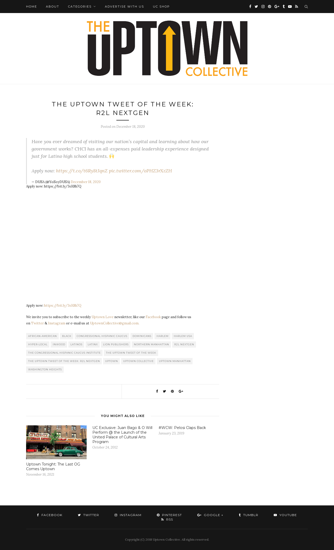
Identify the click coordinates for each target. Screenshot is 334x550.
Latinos (76, 344)
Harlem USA (183, 336)
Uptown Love (103, 317)
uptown (111, 361)
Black (66, 336)
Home (31, 6)
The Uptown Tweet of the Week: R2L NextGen (64, 361)
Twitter (37, 323)
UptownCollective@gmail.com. (114, 323)
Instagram (56, 323)
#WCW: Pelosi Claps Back (182, 427)
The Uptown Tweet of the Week (131, 352)
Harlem (163, 336)
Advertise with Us (124, 6)
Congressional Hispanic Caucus (102, 336)
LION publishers (116, 344)
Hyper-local (37, 344)
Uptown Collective (138, 361)
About (52, 6)
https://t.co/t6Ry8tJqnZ (82, 171)
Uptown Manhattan (175, 361)
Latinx (93, 344)
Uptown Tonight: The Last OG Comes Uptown (53, 466)
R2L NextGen (184, 344)
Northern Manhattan (151, 344)
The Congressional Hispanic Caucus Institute (64, 352)
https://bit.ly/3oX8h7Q (62, 305)
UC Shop (161, 6)
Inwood (59, 344)
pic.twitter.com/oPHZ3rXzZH (140, 171)
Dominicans (142, 336)
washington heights (45, 369)
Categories (80, 6)
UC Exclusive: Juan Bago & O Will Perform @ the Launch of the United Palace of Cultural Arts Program (122, 434)
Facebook (153, 317)
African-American (42, 336)
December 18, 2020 (86, 182)
